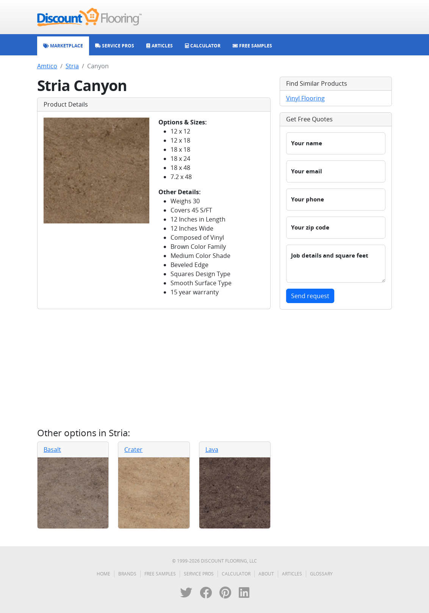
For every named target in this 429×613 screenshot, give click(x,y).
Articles (292, 574)
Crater (133, 449)
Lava (211, 449)
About (266, 574)
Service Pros (199, 574)
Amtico (47, 66)
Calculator (236, 574)
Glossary (321, 574)
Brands (127, 574)
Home (103, 574)
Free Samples (160, 574)
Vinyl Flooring (305, 98)
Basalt (52, 449)
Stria (72, 66)
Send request (310, 296)
